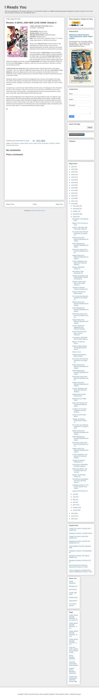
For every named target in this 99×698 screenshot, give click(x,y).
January (75, 510)
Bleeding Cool (73, 586)
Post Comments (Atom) (38, 210)
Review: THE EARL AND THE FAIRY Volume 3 (79, 228)
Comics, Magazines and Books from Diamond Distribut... (79, 262)
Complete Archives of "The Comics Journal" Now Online (80, 486)
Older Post (59, 204)
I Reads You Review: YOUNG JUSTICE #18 (79, 288)
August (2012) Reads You (80, 491)
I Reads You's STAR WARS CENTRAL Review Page (73, 679)
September (76, 214)
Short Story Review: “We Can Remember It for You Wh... (79, 470)
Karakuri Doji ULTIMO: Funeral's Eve (79, 395)
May (74, 499)
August (75, 216)
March (75, 505)
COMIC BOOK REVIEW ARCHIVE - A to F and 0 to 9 (73, 617)
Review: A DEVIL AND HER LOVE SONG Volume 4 (79, 283)
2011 (73, 513)
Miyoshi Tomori (28, 143)
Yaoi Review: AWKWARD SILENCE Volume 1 (80, 465)
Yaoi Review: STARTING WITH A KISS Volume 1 (80, 338)
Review (35, 143)
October (75, 211)
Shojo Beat (45, 143)
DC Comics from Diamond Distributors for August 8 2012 (80, 426)
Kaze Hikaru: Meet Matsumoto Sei (78, 272)
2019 (73, 185)
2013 (73, 201)
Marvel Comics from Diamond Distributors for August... (80, 239)
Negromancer (73, 600)
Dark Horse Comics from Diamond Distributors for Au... (80, 251)
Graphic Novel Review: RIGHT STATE (79, 355)
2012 (73, 203)
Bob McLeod (73, 589)
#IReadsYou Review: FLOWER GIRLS (80, 533)
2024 (73, 172)
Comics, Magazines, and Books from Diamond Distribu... (79, 456)
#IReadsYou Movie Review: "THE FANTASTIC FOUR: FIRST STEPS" (81, 36)
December (76, 206)
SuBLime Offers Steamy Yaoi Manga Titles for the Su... (79, 347)
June (74, 497)
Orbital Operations (72, 582)
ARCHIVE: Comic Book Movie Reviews (73, 663)
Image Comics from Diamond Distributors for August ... (80, 257)
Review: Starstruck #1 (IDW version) (79, 292)
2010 (73, 516)
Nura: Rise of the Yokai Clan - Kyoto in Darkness (79, 333)
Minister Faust (73, 597)
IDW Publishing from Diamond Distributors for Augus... (80, 245)
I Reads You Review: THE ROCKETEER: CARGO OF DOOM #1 (80, 277)
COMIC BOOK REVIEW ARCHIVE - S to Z (73, 642)
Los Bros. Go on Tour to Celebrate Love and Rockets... (79, 410)
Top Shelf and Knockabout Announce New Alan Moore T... (80, 480)
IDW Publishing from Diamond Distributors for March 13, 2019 (78, 566)
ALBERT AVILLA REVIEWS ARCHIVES (72, 671)
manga (22, 143)
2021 (73, 180)
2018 (73, 188)
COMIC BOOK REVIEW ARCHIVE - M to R (73, 634)
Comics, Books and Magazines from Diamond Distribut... (79, 327)
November (76, 208)
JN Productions (15, 143)
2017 (73, 190)
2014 (73, 198)
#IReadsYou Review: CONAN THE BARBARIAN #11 (79, 542)
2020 (73, 182)
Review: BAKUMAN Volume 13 (78, 268)
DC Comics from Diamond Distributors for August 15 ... (80, 360)
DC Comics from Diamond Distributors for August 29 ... (80, 233)
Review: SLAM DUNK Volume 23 (78, 475)
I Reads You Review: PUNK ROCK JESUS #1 (79, 420)
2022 (73, 177)
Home (35, 204)
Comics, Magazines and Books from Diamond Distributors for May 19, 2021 (80, 571)
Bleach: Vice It (76, 352)
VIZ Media (51, 143)
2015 (73, 196)
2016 (73, 193)
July (74, 494)
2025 (73, 169)
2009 (73, 519)
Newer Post (10, 204)
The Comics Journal (72, 604)
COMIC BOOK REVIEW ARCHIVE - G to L (73, 626)
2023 (73, 174)
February (76, 507)
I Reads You (15, 7)
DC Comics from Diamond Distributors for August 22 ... (80, 297)
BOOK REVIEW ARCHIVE (72, 657)
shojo (39, 143)
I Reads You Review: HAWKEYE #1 (78, 461)
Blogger (79, 694)
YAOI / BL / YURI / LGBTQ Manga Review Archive (73, 650)
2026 (73, 166)
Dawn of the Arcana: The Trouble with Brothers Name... (79, 404)
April (74, 502)
